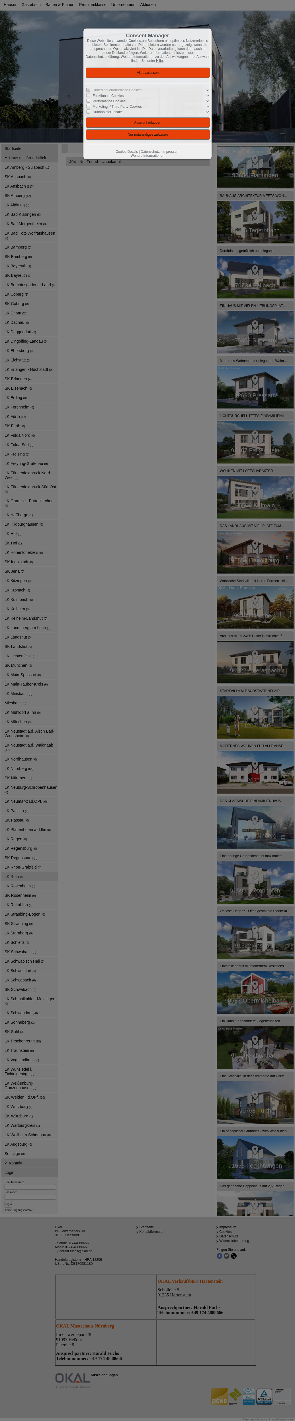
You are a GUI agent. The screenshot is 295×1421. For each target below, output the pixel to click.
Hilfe (159, 61)
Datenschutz (150, 152)
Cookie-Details (127, 152)
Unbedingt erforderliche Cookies (117, 90)
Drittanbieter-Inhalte (108, 112)
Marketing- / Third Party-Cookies (117, 107)
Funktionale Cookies (108, 96)
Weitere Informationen (147, 156)
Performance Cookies (109, 101)
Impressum (170, 152)
